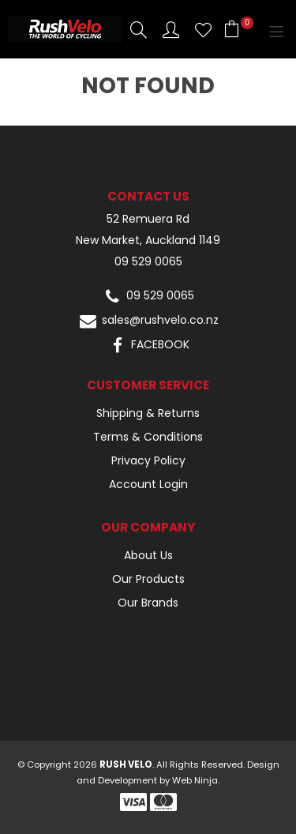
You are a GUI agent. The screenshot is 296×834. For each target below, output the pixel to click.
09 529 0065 (148, 262)
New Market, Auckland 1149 (148, 240)
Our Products (148, 579)
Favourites (203, 29)
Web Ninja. (195, 780)
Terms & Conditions (148, 437)
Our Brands (148, 602)
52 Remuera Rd (148, 219)
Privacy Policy (148, 460)
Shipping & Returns (148, 413)
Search (138, 29)
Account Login (148, 484)
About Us (148, 555)
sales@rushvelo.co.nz (148, 321)
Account (171, 29)
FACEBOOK (148, 345)
